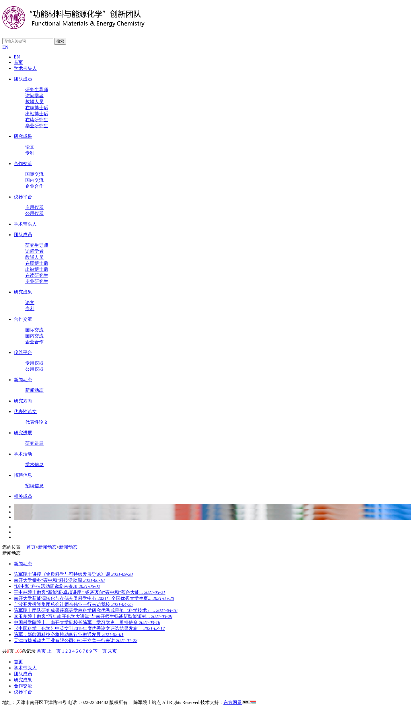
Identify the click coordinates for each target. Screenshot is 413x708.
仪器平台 (23, 196)
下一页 (100, 651)
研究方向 (23, 400)
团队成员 (23, 79)
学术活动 (23, 453)
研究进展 (23, 432)
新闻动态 (23, 379)
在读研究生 (36, 119)
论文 (29, 146)
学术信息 (34, 464)
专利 (29, 152)
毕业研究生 (36, 125)
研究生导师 (36, 89)
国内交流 (34, 180)
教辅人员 (34, 101)
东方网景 (232, 702)
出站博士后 (36, 113)
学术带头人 (25, 68)
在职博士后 (36, 107)
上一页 (54, 651)
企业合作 (34, 186)
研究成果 (23, 136)
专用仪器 (34, 207)
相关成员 (23, 496)
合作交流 (23, 163)
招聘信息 (23, 475)
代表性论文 (25, 411)
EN (5, 47)
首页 (18, 62)
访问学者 (34, 95)
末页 (112, 651)
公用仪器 (34, 213)
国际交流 (34, 174)
